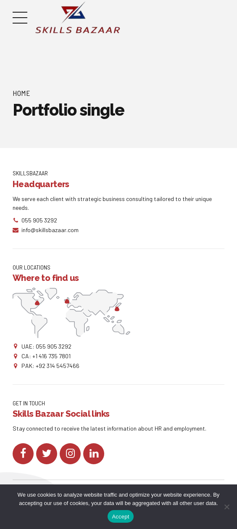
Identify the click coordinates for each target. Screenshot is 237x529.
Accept (120, 516)
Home (21, 93)
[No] (226, 507)
